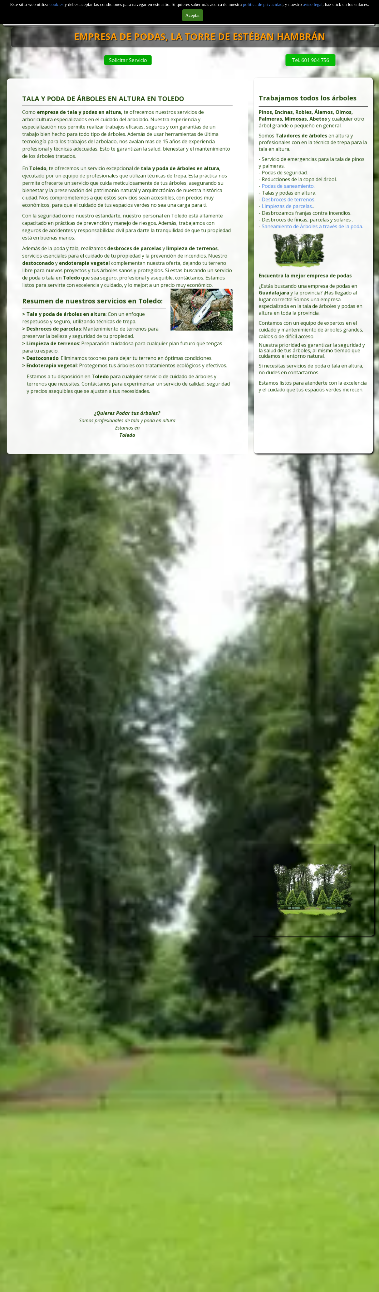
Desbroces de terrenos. (294, 214)
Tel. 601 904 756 (271, 60)
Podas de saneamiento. (294, 204)
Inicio (34, 7)
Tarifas (342, 7)
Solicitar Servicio (172, 60)
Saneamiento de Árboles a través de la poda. (312, 235)
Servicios (298, 7)
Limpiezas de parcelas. (293, 219)
